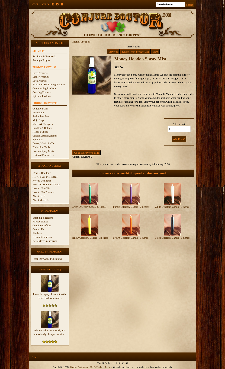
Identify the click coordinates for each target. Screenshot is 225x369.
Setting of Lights (41, 60)
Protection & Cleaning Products (49, 84)
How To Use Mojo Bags (45, 176)
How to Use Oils (41, 188)
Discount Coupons (42, 237)
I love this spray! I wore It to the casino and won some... (49, 294)
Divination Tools (41, 147)
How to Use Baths (42, 180)
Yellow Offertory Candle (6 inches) (89, 237)
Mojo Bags (38, 120)
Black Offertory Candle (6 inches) (172, 237)
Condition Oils (40, 108)
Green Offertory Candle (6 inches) (89, 206)
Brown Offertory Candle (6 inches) (131, 237)
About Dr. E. (39, 196)
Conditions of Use (42, 225)
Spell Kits (38, 139)
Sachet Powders (41, 116)
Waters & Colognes (43, 124)
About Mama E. (41, 200)
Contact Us (38, 229)
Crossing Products (42, 92)
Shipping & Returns (43, 217)
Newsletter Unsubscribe (45, 240)
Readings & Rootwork (44, 56)
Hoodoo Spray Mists (43, 151)
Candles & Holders (42, 128)
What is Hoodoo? (42, 172)
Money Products (41, 76)
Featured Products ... (43, 155)
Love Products (40, 73)
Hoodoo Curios (40, 131)
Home (34, 4)
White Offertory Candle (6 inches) (172, 206)
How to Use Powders (43, 192)
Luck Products (40, 80)
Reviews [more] (50, 269)
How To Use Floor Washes (46, 184)
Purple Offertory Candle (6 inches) (131, 206)
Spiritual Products (42, 96)
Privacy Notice (40, 221)
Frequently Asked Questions (47, 258)
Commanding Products (44, 88)
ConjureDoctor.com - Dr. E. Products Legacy (91, 367)
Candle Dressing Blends (45, 135)
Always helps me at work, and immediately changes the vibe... (49, 331)
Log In (45, 4)
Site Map (37, 233)
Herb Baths (38, 112)
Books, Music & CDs (44, 143)
